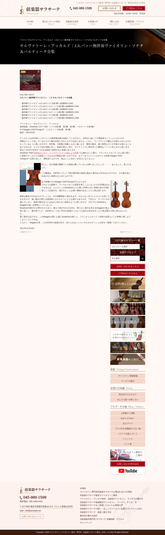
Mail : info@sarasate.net (30, 510)
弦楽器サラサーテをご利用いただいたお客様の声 (101, 505)
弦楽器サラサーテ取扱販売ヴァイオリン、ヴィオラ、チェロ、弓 (108, 502)
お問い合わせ (109, 8)
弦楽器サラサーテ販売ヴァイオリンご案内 (98, 495)
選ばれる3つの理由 (51, 22)
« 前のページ (25, 232)
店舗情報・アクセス (134, 22)
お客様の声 (93, 22)
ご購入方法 (113, 22)
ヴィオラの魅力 (128, 381)
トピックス (128, 439)
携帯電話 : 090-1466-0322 (31, 501)
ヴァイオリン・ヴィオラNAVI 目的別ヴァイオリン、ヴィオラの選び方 (111, 499)
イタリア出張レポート (128, 434)
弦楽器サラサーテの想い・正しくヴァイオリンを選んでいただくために (111, 509)
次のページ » (125, 232)
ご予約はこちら (134, 8)
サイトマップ (86, 522)
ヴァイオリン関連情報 (128, 376)
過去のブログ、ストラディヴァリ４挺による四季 (57, 153)
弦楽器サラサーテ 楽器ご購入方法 (95, 512)
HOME (30, 22)
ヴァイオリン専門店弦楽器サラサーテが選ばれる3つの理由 (106, 492)
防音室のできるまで (128, 394)
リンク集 (128, 444)
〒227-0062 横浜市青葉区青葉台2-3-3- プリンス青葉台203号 (46, 506)
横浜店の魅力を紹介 (89, 516)
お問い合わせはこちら (31, 516)
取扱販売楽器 (72, 22)
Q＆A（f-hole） (128, 418)
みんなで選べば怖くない (127, 400)
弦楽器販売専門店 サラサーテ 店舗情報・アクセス (102, 519)
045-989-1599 (81, 8)
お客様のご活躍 (128, 413)
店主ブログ (128, 423)
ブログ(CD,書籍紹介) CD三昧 (128, 429)
